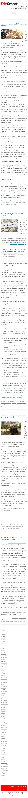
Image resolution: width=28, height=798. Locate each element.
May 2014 (3, 697)
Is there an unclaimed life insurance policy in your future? (13, 538)
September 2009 (4, 770)
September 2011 (4, 747)
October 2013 (4, 707)
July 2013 (3, 713)
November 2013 (4, 706)
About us (3, 792)
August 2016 (3, 666)
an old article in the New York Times (17, 543)
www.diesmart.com (17, 197)
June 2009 (3, 775)
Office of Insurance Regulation (7, 404)
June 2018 (3, 638)
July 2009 (3, 773)
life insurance (18, 202)
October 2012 (4, 729)
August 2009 (3, 772)
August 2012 (3, 732)
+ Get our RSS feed (12, 786)
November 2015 (4, 682)
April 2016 (3, 673)
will (11, 204)
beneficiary (3, 202)
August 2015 (3, 688)
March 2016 (3, 675)
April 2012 (3, 738)
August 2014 (3, 693)
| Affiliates (11, 793)
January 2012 (4, 741)
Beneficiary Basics (16, 524)
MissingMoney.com (8, 379)
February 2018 (4, 645)
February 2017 (4, 655)
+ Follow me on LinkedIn (21, 788)
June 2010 (3, 757)
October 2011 (4, 745)
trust (9, 204)
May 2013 (3, 716)
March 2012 (3, 739)
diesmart (8, 202)
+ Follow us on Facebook (8, 788)
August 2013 (3, 711)
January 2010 (4, 763)
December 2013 (4, 704)
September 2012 (4, 731)
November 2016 (4, 661)
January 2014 (4, 702)
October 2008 (4, 779)
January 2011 (4, 754)
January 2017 (4, 657)
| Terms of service (15, 792)
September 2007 (4, 781)
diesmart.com (9, 619)
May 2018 (3, 639)
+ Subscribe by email (21, 786)
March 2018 (3, 643)
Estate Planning (15, 201)
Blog (22, 6)
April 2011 (3, 752)
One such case (5, 449)
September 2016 (4, 664)
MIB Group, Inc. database (15, 363)
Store (18, 6)
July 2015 (3, 689)
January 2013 (4, 723)
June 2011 (3, 750)
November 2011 (4, 743)
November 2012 (4, 727)
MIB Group (14, 403)
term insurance (4, 204)
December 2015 (4, 681)
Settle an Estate (15, 401)
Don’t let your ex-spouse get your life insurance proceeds (13, 417)
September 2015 (4, 686)
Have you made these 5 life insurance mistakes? (14, 25)
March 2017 (3, 654)
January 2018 (4, 647)
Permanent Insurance (6, 125)
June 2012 (3, 736)
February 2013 (4, 722)
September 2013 (4, 709)
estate (14, 619)
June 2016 (3, 670)
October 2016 (4, 663)
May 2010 (3, 759)
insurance (13, 202)
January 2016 (4, 679)
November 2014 (4, 691)
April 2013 (3, 718)
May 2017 (3, 650)
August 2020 (3, 634)
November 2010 (4, 756)
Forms (25, 6)
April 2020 (3, 636)
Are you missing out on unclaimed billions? (12, 214)
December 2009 (4, 764)
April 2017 (3, 652)
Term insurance (4, 115)
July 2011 (3, 748)
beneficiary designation (11, 526)
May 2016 (3, 672)
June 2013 (3, 714)
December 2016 (4, 659)
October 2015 (4, 684)
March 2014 (3, 698)
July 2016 (3, 668)
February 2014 (4, 700)
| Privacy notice (22, 792)
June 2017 (3, 648)
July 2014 (3, 695)
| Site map (24, 793)
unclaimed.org (10, 598)
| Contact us (8, 792)
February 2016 (4, 677)
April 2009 (3, 777)
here (9, 138)
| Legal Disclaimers (18, 793)
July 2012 (3, 734)
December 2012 (4, 725)
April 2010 (3, 761)
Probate (23, 202)
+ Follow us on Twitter (21, 789)
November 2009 (4, 766)
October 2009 (4, 768)
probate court (13, 621)
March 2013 (3, 720)
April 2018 (3, 641)
